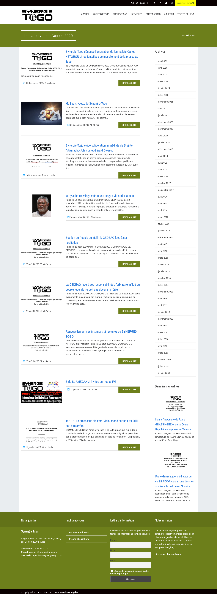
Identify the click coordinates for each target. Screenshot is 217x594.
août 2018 (163, 156)
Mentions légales (69, 592)
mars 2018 (163, 176)
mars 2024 (163, 81)
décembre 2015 (165, 237)
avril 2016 (163, 210)
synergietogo (101, 14)
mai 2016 (162, 203)
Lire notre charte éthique (168, 554)
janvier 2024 (164, 88)
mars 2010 (163, 353)
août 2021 (163, 108)
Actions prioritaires (78, 532)
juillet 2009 (163, 366)
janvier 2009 (164, 373)
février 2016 (164, 224)
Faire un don (185, 3)
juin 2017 (162, 197)
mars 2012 (163, 332)
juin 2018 (162, 163)
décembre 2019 (165, 149)
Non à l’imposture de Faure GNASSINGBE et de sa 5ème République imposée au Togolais (173, 424)
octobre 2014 (164, 278)
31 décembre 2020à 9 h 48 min (39, 83)
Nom (112, 550)
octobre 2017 (164, 183)
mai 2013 (162, 298)
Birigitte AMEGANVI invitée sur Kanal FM (91, 381)
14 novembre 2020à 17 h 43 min (84, 217)
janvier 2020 (164, 142)
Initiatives (136, 14)
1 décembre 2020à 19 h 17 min (39, 175)
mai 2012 (162, 325)
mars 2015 (163, 258)
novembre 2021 (165, 102)
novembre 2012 (165, 319)
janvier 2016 (164, 230)
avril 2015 (163, 251)
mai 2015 (162, 244)
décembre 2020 (165, 122)
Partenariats (153, 14)
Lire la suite (129, 83)
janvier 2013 (164, 312)
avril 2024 (163, 74)
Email (113, 560)
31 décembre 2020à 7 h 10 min (83, 125)
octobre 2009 (164, 359)
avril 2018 (163, 169)
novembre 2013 (165, 292)
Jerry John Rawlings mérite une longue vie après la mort (100, 195)
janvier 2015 (164, 271)
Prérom (113, 540)
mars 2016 (163, 217)
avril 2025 (163, 68)
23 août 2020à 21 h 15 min (37, 361)
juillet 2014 (163, 285)
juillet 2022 (163, 95)
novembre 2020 (165, 129)
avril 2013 (163, 305)
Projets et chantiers (79, 539)
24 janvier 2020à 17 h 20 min (82, 389)
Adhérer (169, 14)
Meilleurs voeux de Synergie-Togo (86, 103)
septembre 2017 (166, 190)
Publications (120, 14)
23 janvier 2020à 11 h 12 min (38, 447)
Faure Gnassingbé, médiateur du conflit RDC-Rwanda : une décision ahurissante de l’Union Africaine (174, 481)
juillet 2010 (163, 339)
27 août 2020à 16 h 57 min (37, 311)
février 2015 (164, 264)
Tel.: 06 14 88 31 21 (140, 3)
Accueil (85, 14)
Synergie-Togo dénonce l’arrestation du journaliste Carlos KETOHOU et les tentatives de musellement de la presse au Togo (102, 56)
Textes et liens (185, 14)
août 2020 (163, 135)
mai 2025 (162, 61)
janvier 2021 (164, 115)
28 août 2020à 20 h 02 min (37, 264)
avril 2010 (163, 346)
